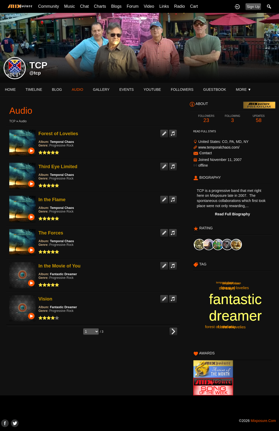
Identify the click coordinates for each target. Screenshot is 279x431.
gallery (101, 89)
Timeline (34, 89)
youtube (152, 89)
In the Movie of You (59, 266)
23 (206, 119)
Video (149, 6)
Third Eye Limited (57, 166)
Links (164, 6)
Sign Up (253, 7)
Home (10, 89)
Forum (133, 6)
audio (77, 89)
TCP (12, 121)
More (243, 89)
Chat (84, 6)
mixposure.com (263, 421)
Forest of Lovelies (58, 133)
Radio (179, 6)
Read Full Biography (232, 214)
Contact (205, 153)
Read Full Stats (204, 131)
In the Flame (51, 199)
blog (57, 89)
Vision (45, 299)
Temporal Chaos (62, 142)
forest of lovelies (235, 288)
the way (229, 326)
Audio (23, 121)
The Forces (50, 232)
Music (69, 6)
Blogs (116, 6)
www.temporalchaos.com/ (219, 147)
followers (182, 89)
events (126, 89)
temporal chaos (225, 282)
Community (48, 6)
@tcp (35, 73)
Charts (100, 6)
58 (259, 119)
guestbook (214, 89)
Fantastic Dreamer (63, 274)
